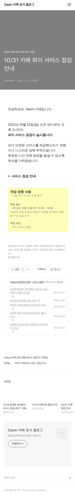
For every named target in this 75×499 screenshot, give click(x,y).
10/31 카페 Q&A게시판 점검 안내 (28, 305)
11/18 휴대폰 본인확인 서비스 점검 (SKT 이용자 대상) (29, 291)
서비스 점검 (38, 282)
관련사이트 (9, 477)
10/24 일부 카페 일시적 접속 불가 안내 (28, 314)
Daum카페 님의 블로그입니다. (24, 435)
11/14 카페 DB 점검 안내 (23, 300)
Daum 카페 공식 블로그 (19, 5)
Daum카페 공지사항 (20, 282)
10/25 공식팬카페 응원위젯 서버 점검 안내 (29, 326)
